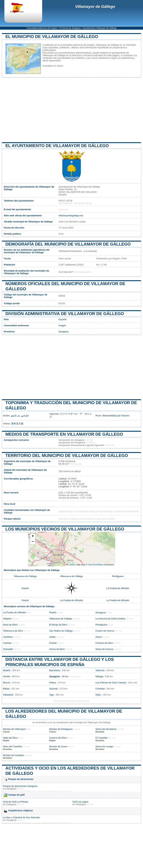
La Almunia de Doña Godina (110, 618)
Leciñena (8, 637)
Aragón (62, 325)
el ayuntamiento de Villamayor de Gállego (57, 145)
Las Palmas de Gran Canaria (110, 682)
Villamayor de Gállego (95, 6)
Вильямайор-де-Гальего (116, 415)
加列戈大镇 (17, 423)
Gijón (98, 694)
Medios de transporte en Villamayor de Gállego (64, 434)
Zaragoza (63, 331)
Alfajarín (7, 618)
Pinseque (81, 804)
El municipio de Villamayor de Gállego (51, 36)
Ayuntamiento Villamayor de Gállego (100, 28)
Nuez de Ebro (10, 624)
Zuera (98, 637)
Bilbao (6, 688)
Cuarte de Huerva (104, 630)
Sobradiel (8, 649)
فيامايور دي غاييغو (20, 415)
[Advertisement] (71, 110)
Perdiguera (118, 576)
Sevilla (6, 676)
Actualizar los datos (52, 65)
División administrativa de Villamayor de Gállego (64, 313)
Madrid (6, 670)
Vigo (51, 694)
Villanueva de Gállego (25, 576)
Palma (52, 682)
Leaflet (70, 564)
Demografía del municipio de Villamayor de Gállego (68, 244)
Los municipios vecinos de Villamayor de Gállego (64, 529)
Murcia (6, 682)
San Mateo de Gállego (61, 630)
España (63, 319)
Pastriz (25, 588)
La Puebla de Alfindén (117, 588)
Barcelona (54, 670)
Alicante (53, 688)
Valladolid (8, 694)
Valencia (99, 670)
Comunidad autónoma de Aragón (41, 28)
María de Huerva (104, 649)
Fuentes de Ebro (104, 643)
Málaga (99, 676)
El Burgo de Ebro (58, 624)
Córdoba (100, 688)
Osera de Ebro (57, 649)
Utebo (52, 637)
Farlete (53, 643)
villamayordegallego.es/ (71, 215)
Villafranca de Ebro (13, 630)
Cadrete (7, 643)
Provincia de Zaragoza (70, 28)
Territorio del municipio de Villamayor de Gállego (66, 455)
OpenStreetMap (95, 564)
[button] (32, 536)
